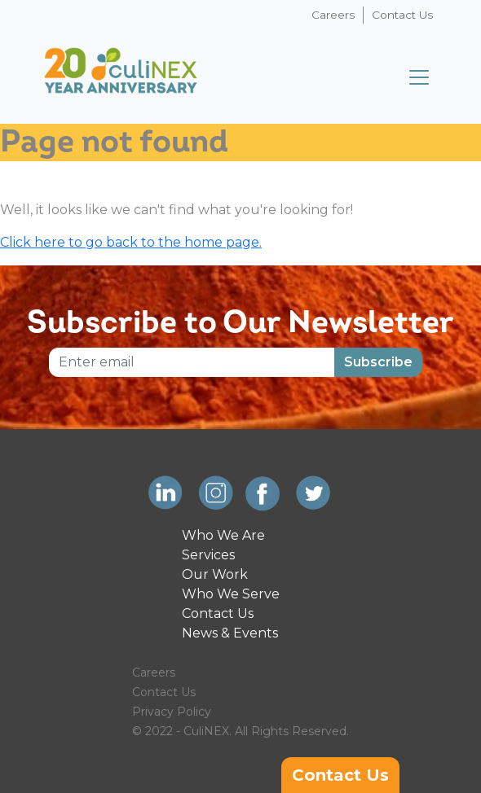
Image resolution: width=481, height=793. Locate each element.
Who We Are (223, 535)
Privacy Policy (171, 711)
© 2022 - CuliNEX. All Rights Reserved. (240, 731)
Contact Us (402, 14)
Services (208, 555)
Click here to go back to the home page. (131, 242)
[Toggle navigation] (419, 77)
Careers (333, 14)
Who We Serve (231, 594)
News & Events (230, 633)
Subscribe (378, 362)
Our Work (215, 574)
